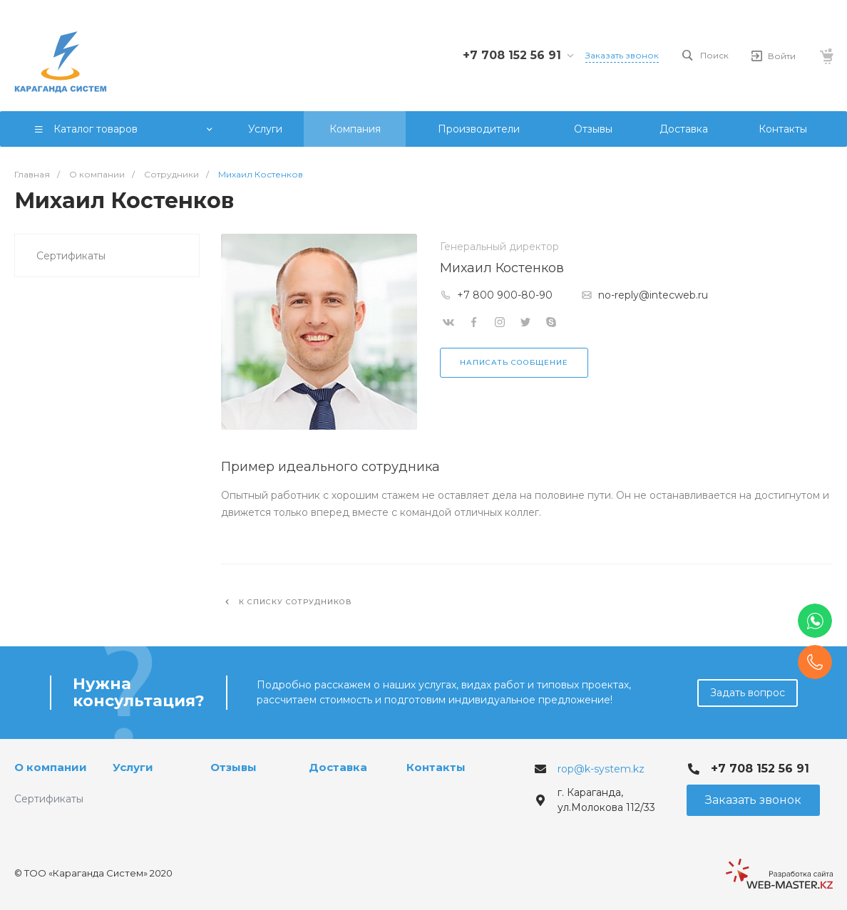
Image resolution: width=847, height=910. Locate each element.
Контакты (436, 767)
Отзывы (233, 767)
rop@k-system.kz (601, 768)
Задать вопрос (747, 692)
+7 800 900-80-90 (505, 295)
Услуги (133, 767)
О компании (50, 767)
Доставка (338, 767)
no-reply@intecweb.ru (653, 295)
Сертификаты (71, 255)
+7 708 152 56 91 (512, 55)
